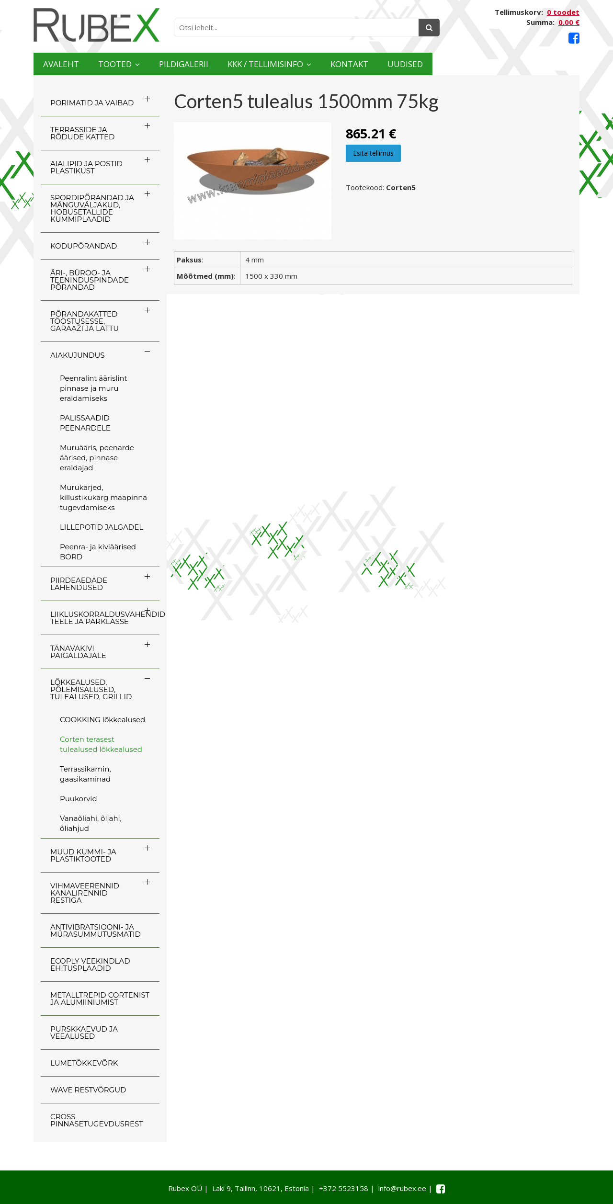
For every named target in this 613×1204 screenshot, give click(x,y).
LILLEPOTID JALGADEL (101, 527)
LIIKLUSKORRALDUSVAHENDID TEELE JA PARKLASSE (104, 618)
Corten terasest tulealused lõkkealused (101, 744)
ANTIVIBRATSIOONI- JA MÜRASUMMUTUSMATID (95, 930)
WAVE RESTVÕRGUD (88, 1089)
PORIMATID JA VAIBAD (92, 102)
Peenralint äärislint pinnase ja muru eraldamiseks (93, 388)
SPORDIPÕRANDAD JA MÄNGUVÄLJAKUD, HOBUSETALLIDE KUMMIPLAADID (92, 208)
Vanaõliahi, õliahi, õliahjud (91, 823)
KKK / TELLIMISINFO (352, 63)
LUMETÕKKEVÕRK (84, 1063)
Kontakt (466, 63)
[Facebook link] (573, 38)
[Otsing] (429, 27)
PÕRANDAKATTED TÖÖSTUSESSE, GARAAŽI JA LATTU (84, 321)
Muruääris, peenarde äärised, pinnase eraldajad (97, 457)
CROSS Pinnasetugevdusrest (96, 1120)
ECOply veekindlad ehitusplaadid (90, 964)
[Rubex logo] (96, 25)
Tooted (146, 63)
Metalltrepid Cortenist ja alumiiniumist (99, 998)
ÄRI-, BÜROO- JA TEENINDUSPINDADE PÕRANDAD (89, 280)
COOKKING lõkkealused (102, 719)
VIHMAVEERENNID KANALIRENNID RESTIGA (84, 893)
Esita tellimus (373, 153)
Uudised (542, 63)
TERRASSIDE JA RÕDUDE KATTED (82, 133)
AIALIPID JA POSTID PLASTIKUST (86, 167)
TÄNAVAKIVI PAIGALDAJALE (78, 652)
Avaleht (71, 63)
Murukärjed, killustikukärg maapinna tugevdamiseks (103, 497)
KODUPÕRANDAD (83, 245)
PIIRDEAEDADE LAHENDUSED (78, 584)
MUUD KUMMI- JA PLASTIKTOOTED (83, 855)
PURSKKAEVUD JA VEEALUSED (84, 1032)
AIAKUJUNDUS (77, 355)
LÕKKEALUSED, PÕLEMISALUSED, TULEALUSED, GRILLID (91, 689)
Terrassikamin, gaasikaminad (85, 774)
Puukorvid (78, 798)
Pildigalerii (239, 63)
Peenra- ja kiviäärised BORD (98, 551)
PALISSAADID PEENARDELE (85, 422)
